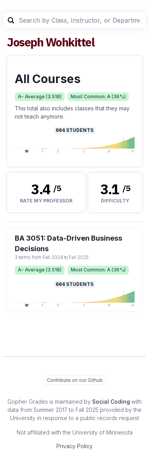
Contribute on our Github (75, 380)
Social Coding (111, 401)
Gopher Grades (27, 401)
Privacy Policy (74, 446)
